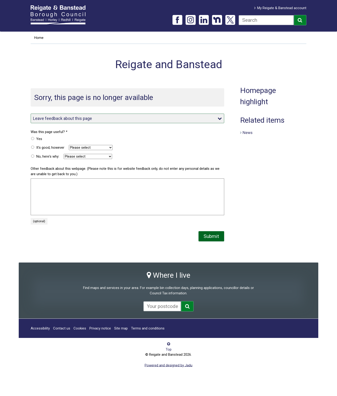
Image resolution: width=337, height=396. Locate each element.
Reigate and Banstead (60, 15)
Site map (121, 328)
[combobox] (266, 20)
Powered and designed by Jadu (168, 365)
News (247, 132)
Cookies (79, 328)
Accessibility (40, 328)
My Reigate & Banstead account (281, 8)
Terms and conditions (148, 328)
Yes (39, 139)
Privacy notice (100, 328)
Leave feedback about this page (127, 118)
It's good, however (50, 147)
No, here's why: (47, 156)
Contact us (61, 328)
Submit (211, 236)
